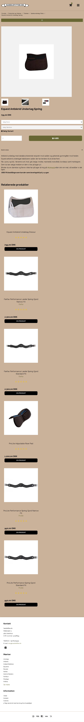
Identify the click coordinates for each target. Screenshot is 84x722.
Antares (5, 661)
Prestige (6, 679)
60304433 (51, 167)
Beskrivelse (5, 150)
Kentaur (6, 676)
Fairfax (5, 671)
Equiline (6, 666)
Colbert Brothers (8, 664)
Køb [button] (55, 138)
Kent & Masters (8, 674)
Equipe (5, 669)
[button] (42, 20)
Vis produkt (21, 249)
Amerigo (6, 659)
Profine (5, 681)
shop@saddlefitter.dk (14, 643)
